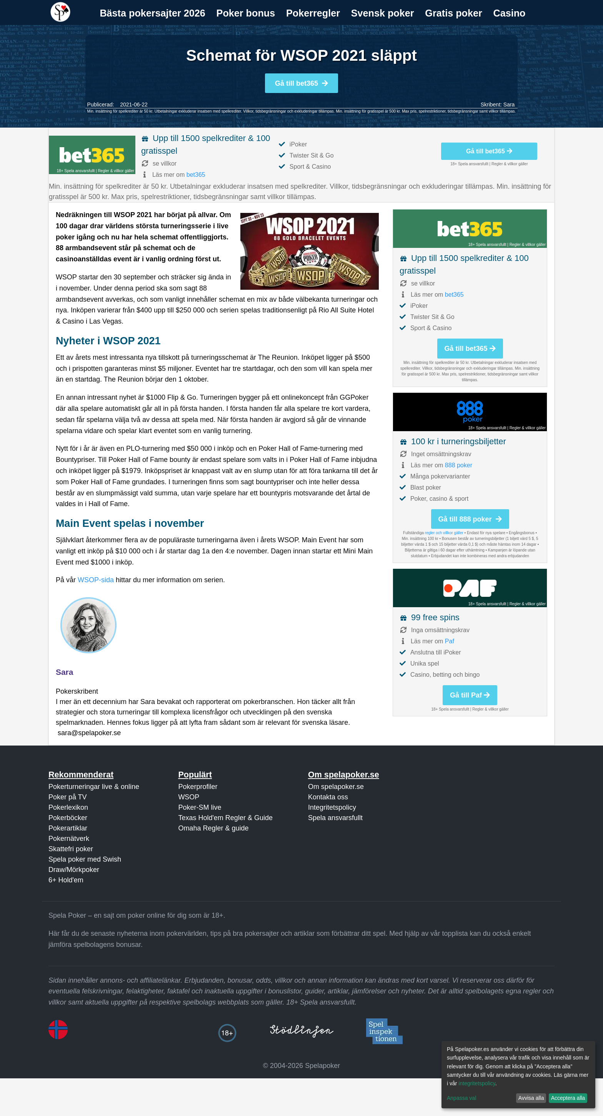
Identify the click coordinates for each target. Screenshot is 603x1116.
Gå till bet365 (301, 83)
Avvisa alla (531, 1098)
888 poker (458, 465)
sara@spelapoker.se (89, 733)
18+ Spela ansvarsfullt (76, 171)
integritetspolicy (476, 1083)
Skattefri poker (70, 849)
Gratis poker (453, 13)
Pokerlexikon (68, 807)
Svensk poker (382, 13)
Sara (509, 104)
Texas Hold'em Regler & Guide (225, 818)
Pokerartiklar (67, 828)
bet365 (196, 174)
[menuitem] (152, 13)
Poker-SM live (199, 807)
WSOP (188, 797)
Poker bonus (246, 13)
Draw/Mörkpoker (73, 870)
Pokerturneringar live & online (93, 786)
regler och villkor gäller (444, 533)
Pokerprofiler (197, 786)
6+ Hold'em (65, 880)
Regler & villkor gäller (116, 171)
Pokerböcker (67, 818)
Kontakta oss (328, 797)
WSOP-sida (96, 580)
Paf (449, 641)
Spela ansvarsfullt (335, 818)
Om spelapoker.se (336, 786)
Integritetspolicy (332, 807)
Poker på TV (67, 797)
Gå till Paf (470, 695)
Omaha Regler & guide (213, 828)
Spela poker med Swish (84, 859)
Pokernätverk (68, 838)
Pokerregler (313, 13)
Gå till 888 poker (470, 519)
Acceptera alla (568, 1098)
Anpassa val (461, 1098)
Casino (509, 13)
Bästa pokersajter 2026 (152, 13)
